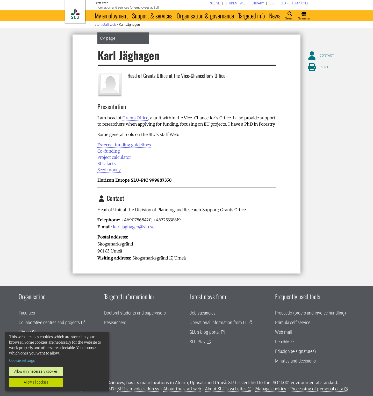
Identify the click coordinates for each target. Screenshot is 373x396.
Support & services (152, 15)
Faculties (27, 313)
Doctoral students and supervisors (135, 313)
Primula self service (292, 322)
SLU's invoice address (138, 388)
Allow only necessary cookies (36, 371)
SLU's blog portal (205, 332)
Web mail (283, 332)
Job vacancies (203, 313)
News (275, 15)
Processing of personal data (316, 388)
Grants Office (135, 117)
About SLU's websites (226, 388)
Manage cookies (270, 388)
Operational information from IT (218, 322)
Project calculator (114, 157)
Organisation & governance (205, 15)
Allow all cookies (36, 382)
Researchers (115, 322)
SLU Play (197, 341)
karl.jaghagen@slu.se (133, 226)
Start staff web (105, 24)
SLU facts (106, 163)
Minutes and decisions (295, 361)
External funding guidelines (124, 144)
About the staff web (182, 388)
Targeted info (251, 15)
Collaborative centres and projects (49, 322)
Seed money (109, 169)
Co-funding (108, 151)
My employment (111, 15)
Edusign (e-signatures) (295, 351)
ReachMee (284, 341)
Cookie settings (22, 360)
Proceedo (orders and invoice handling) (310, 313)
